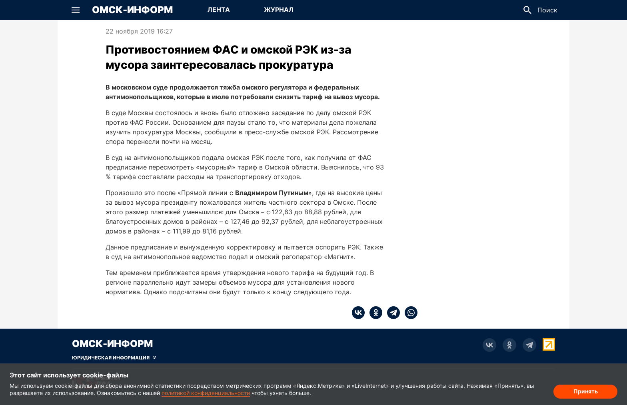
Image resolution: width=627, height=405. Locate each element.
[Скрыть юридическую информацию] (114, 358)
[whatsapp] (408, 312)
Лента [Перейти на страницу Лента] (219, 10)
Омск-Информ (132, 10)
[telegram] (391, 312)
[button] (76, 10)
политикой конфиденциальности (206, 392)
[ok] (373, 312)
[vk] (358, 312)
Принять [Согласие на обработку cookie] (585, 391)
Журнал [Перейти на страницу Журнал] (279, 10)
